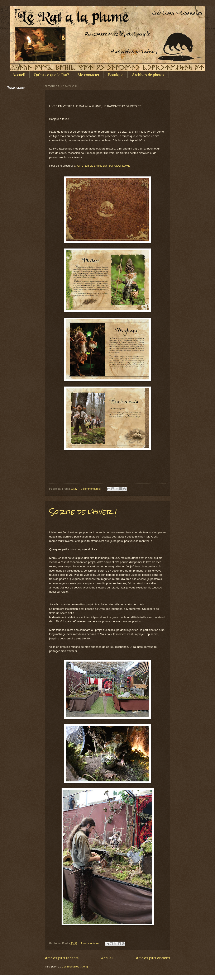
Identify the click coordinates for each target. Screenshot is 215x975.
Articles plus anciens (153, 958)
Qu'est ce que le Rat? (51, 74)
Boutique (115, 74)
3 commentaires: (91, 488)
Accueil (18, 74)
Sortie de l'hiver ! (83, 511)
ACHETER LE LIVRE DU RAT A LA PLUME (102, 165)
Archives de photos (148, 74)
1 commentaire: (90, 943)
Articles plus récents (61, 958)
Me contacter (88, 74)
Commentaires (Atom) (75, 966)
